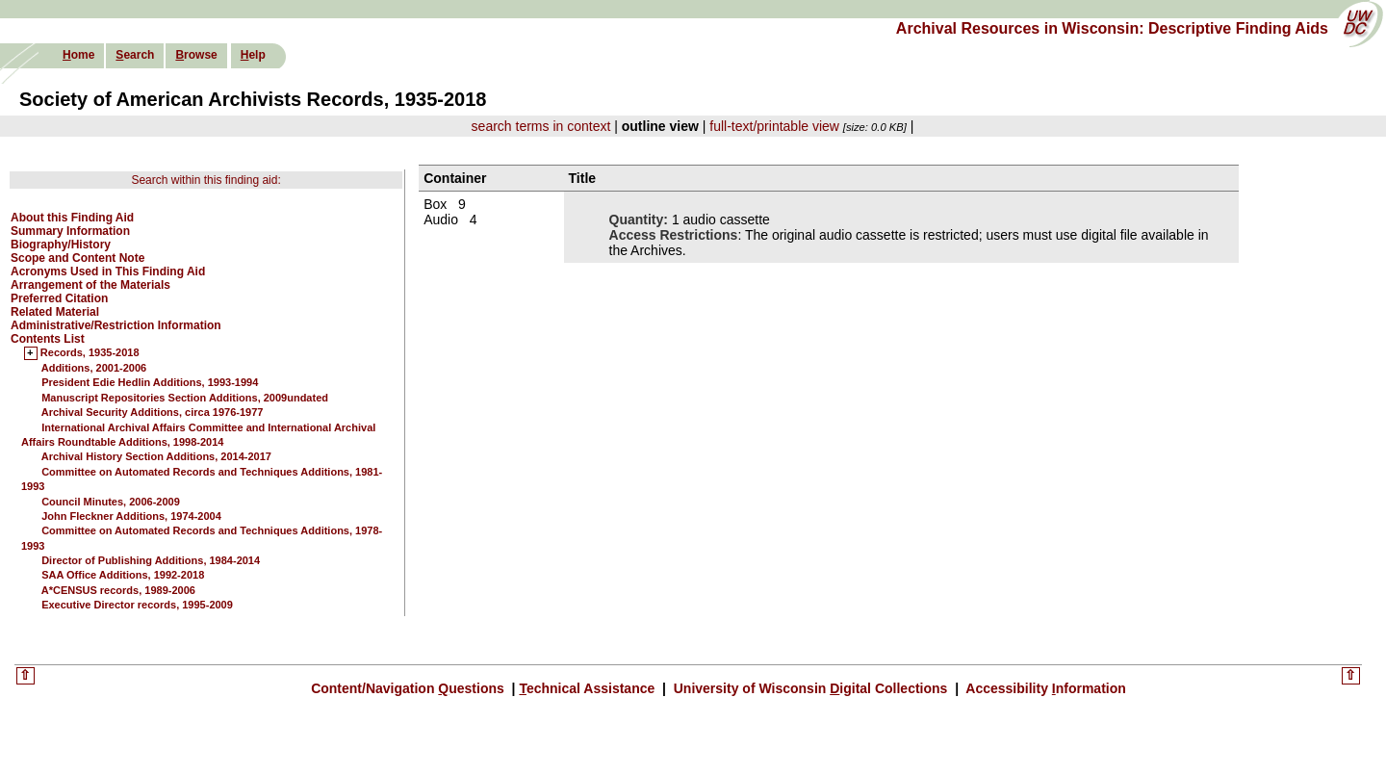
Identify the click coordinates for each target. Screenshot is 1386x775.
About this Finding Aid (72, 217)
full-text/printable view (774, 126)
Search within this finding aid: (205, 180)
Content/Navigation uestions (409, 688)
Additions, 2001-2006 (93, 368)
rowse (196, 55)
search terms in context (541, 126)
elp (253, 55)
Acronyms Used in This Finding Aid (108, 271)
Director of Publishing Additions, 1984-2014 (150, 560)
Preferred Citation (59, 298)
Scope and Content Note (77, 258)
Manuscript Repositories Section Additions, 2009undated (184, 397)
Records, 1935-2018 (90, 353)
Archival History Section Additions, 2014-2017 (156, 456)
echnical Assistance (588, 688)
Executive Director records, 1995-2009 (137, 604)
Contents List (48, 339)
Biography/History (61, 244)
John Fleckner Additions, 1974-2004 (131, 516)
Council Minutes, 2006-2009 (110, 501)
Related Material (55, 312)
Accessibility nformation (1044, 688)
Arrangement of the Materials (90, 285)
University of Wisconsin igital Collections (810, 688)
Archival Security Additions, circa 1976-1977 (152, 412)
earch (135, 55)
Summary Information (70, 231)
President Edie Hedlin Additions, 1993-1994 (149, 382)
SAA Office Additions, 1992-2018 (122, 575)
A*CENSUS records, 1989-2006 (118, 590)
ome (78, 55)
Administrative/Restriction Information (116, 325)
